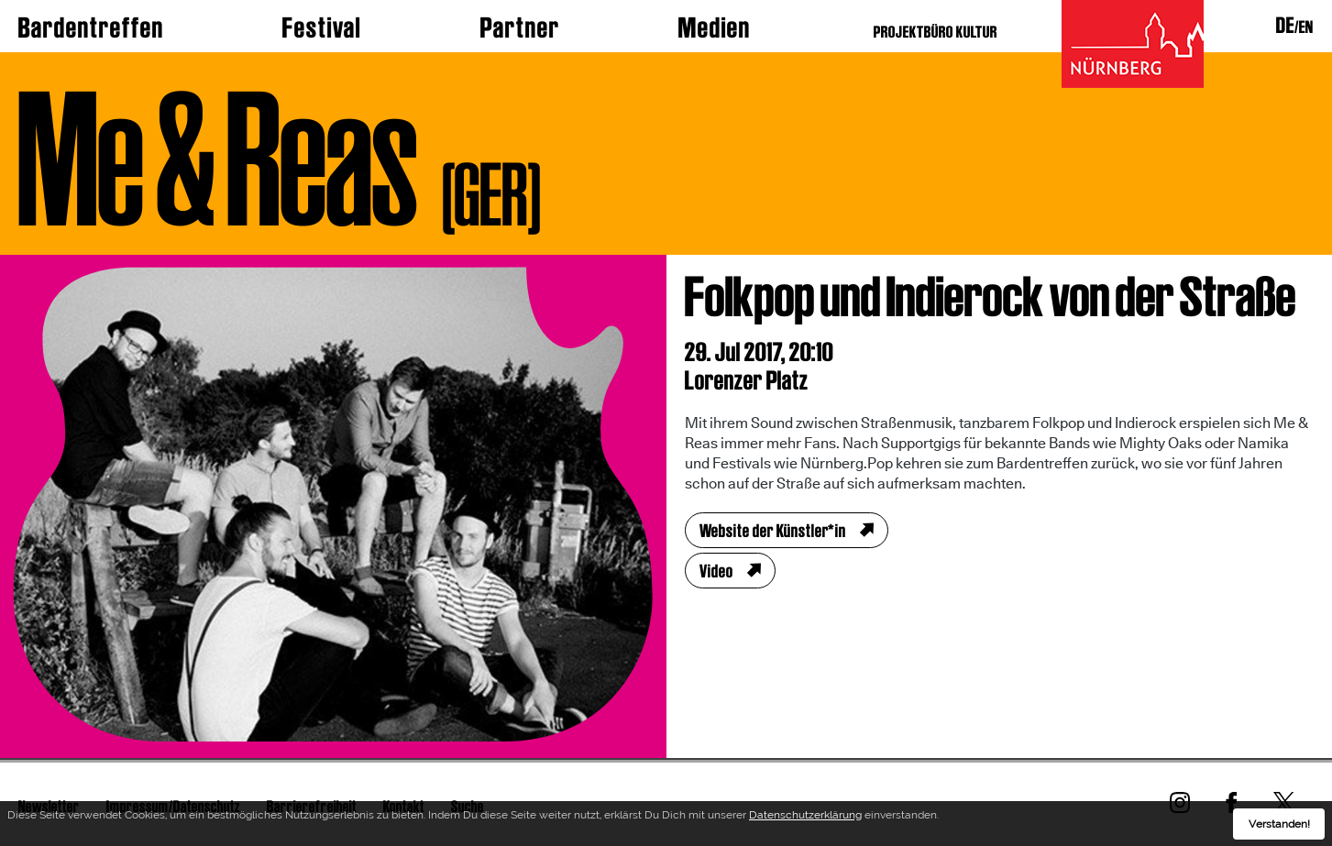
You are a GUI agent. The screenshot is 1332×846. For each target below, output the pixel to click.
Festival (321, 27)
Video (716, 571)
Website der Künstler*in (772, 531)
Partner (520, 27)
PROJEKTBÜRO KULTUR (935, 31)
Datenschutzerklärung (805, 818)
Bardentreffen (91, 27)
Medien (714, 27)
